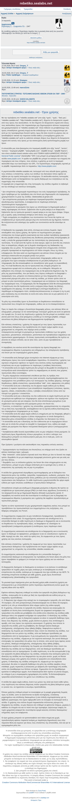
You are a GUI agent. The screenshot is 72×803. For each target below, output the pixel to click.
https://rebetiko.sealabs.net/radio (36, 42)
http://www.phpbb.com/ (47, 166)
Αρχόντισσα (6, 24)
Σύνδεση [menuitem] (67, 9)
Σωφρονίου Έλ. (19, 26)
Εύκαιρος (23, 80)
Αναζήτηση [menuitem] (66, 13)
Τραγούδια (28, 9)
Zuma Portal (41, 790)
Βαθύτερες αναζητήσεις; (36, 57)
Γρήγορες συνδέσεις (12, 9)
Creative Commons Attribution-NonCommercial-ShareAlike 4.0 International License (36, 782)
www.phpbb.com (14, 159)
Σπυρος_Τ (24, 66)
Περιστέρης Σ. (7, 26)
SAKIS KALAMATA (27, 99)
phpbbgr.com (45, 798)
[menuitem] (34, 800)
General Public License (11, 156)
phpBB (31, 792)
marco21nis (24, 88)
